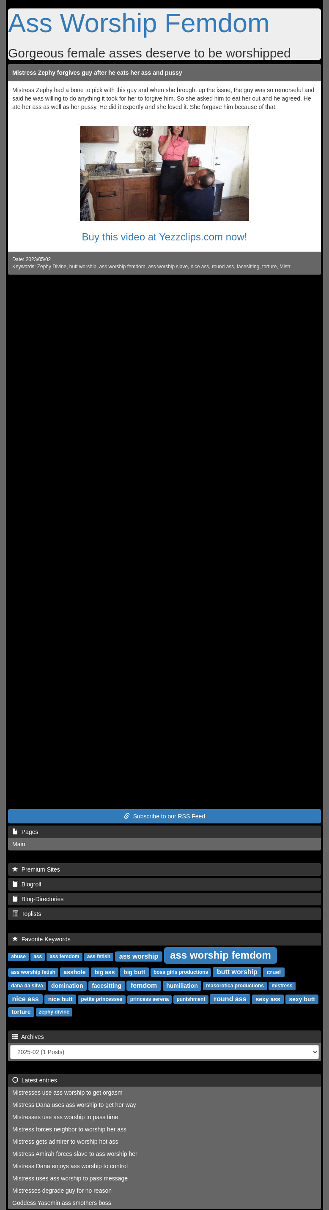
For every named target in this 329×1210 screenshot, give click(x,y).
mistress (281, 986)
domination (67, 985)
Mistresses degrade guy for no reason (62, 1190)
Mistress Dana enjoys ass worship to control (70, 1166)
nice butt (60, 999)
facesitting (248, 267)
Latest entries (34, 1080)
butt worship (82, 267)
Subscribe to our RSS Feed (164, 816)
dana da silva (27, 986)
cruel (274, 972)
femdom (144, 985)
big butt (134, 972)
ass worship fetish (33, 973)
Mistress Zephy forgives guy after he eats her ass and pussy (97, 72)
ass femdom (64, 957)
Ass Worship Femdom (139, 23)
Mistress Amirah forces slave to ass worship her (74, 1153)
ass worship (138, 956)
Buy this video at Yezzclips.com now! (164, 237)
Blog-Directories (37, 899)
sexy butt (302, 999)
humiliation (182, 985)
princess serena (149, 1000)
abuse (18, 957)
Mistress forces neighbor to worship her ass (69, 1129)
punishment (190, 1000)
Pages (25, 831)
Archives (28, 1036)
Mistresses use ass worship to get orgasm (67, 1092)
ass (37, 957)
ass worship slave (168, 267)
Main (18, 844)
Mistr (285, 267)
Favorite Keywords (41, 939)
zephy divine (54, 1012)
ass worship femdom (122, 267)
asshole (74, 972)
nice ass (200, 267)
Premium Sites (36, 869)
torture (269, 267)
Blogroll (26, 884)
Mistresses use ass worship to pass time (65, 1117)
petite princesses (101, 1000)
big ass (104, 972)
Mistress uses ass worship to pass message (70, 1178)
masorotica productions (235, 986)
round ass (223, 267)
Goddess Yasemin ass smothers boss (61, 1202)
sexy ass (267, 999)
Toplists (26, 913)
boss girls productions (181, 973)
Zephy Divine (51, 267)
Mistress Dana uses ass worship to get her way (74, 1104)
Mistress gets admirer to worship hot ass (65, 1141)
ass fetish (98, 957)
